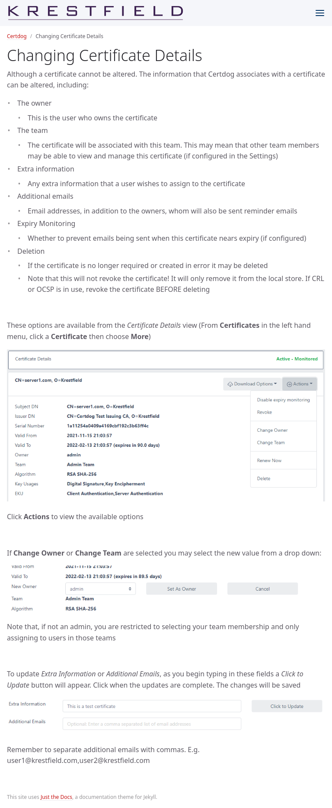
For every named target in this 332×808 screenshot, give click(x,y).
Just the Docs (56, 797)
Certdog (17, 36)
